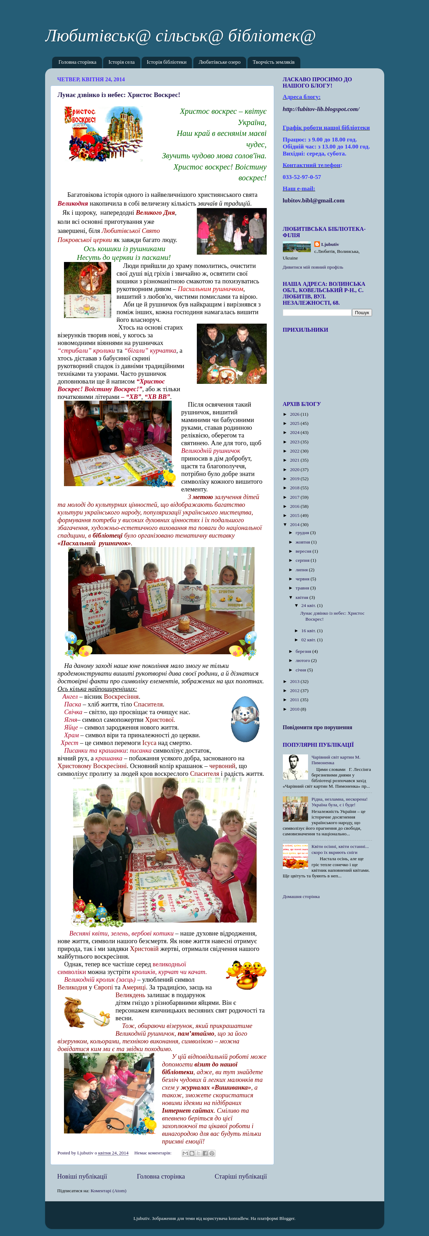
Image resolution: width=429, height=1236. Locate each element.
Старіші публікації (241, 1176)
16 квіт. (309, 630)
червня (303, 578)
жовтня (304, 542)
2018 (295, 487)
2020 (295, 469)
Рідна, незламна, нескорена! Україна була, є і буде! (340, 801)
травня (303, 588)
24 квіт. (309, 605)
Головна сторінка (77, 62)
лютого (303, 660)
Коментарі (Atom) (108, 1190)
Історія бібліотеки (167, 62)
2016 (295, 506)
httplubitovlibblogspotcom (321, 109)
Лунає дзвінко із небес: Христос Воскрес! (119, 94)
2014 (295, 524)
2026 (295, 414)
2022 (295, 451)
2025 (295, 423)
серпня (303, 560)
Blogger (286, 1218)
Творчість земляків (274, 62)
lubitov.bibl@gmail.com (314, 200)
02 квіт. (309, 639)
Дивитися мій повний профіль (313, 267)
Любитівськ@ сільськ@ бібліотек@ (180, 35)
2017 (295, 497)
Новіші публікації (82, 1176)
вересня (304, 551)
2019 (295, 478)
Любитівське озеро (220, 62)
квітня (302, 597)
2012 (295, 690)
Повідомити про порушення (317, 727)
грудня (303, 532)
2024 (295, 432)
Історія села (121, 62)
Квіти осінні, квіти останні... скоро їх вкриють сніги (340, 849)
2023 (295, 441)
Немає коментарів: (153, 1152)
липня (302, 569)
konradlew (238, 1218)
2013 (295, 681)
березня (304, 651)
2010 (295, 709)
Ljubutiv (330, 244)
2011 (295, 699)
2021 (295, 460)
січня (301, 669)
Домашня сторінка (301, 896)
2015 (295, 515)
